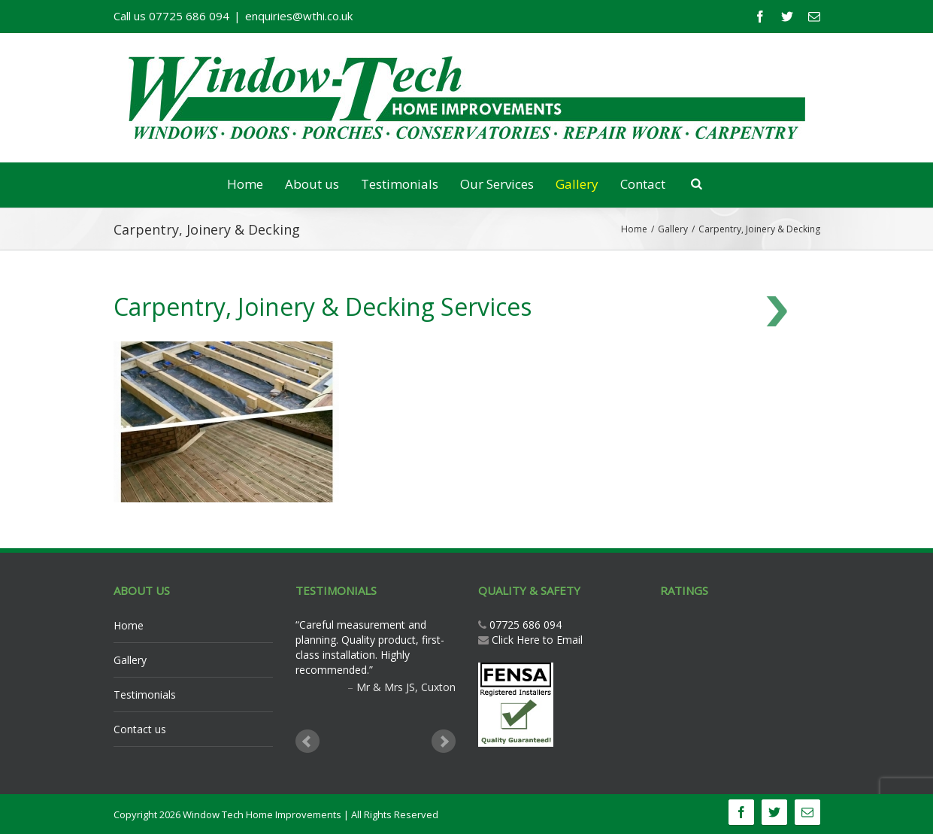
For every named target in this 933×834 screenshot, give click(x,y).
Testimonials (399, 184)
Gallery (577, 184)
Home (245, 184)
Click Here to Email (537, 639)
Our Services (497, 184)
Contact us (140, 729)
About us (312, 184)
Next (444, 741)
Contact (642, 184)
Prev (307, 741)
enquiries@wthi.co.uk (299, 15)
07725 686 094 (524, 624)
